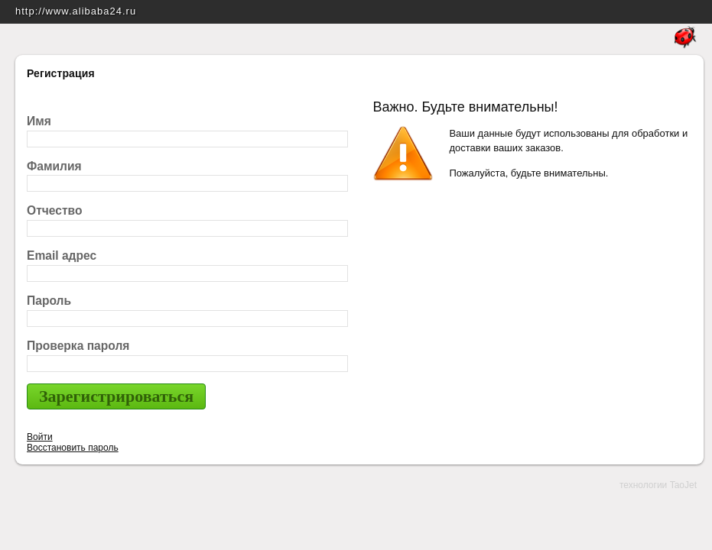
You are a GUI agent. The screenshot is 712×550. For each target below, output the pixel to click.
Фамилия (54, 166)
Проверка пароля (78, 345)
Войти (40, 437)
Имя (39, 121)
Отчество (55, 210)
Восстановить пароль (73, 447)
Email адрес (61, 255)
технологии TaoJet (658, 485)
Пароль (49, 300)
